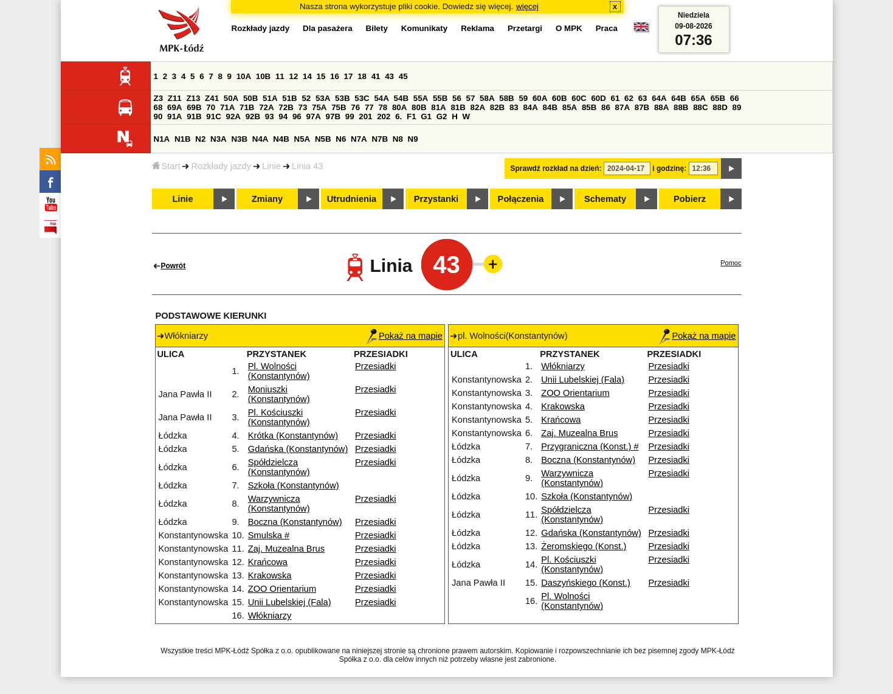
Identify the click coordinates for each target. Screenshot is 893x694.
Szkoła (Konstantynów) (293, 485)
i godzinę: (669, 168)
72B (285, 107)
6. (398, 116)
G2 (441, 116)
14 (307, 76)
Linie (271, 166)
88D (719, 107)
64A (659, 98)
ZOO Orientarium (282, 589)
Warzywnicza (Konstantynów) (279, 503)
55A (420, 98)
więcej (527, 6)
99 (349, 116)
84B (550, 107)
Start (166, 166)
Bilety (377, 28)
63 (642, 98)
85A (569, 107)
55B (440, 98)
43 (389, 76)
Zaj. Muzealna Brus (286, 548)
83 (514, 107)
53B (342, 98)
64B (678, 98)
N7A (359, 139)
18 (362, 76)
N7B (379, 139)
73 (303, 107)
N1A (162, 139)
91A (174, 116)
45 (403, 76)
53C (361, 98)
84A (530, 107)
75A (319, 107)
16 (334, 76)
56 (456, 98)
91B (194, 116)
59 (523, 98)
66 (734, 98)
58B (506, 98)
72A (266, 107)
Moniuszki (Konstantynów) (279, 394)
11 (279, 76)
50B (250, 98)
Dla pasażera (328, 28)
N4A (260, 139)
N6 (341, 139)
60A (540, 98)
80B (419, 107)
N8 (398, 139)
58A (487, 98)
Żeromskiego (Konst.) (583, 546)
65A (698, 98)
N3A (218, 139)
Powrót (173, 266)
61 (615, 98)
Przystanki (436, 199)
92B (253, 116)
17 (348, 76)
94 (283, 116)
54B (401, 98)
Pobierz (690, 199)
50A (231, 98)
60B (559, 98)
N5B (323, 139)
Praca (607, 28)
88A (661, 107)
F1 (411, 116)
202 (383, 116)
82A (478, 107)
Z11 (175, 98)
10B (263, 76)
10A (243, 76)
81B (457, 107)
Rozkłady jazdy (221, 166)
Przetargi (525, 28)
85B (589, 107)
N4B (281, 139)
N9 (413, 139)
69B (194, 107)
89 (737, 107)
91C (213, 116)
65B (718, 98)
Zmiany (267, 199)
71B (247, 107)
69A (174, 107)
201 (365, 116)
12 (293, 76)
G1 (426, 116)
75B (338, 107)
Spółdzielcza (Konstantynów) (279, 467)
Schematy (605, 199)
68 (158, 107)
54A (381, 98)
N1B (182, 139)
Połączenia (521, 199)
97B (333, 116)
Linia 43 (307, 166)
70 (210, 107)
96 (297, 116)
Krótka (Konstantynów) (293, 435)
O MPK (569, 28)
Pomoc (730, 262)
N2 (200, 139)
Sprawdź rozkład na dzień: (556, 168)
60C (578, 98)
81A (438, 107)
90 (158, 116)
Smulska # (268, 535)
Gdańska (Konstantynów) (298, 449)
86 (605, 107)
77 (369, 107)
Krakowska (270, 575)
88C (700, 107)
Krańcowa (268, 562)
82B (497, 107)
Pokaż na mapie (405, 336)
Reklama (477, 28)
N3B (239, 139)
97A (313, 116)
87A (622, 107)
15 (321, 76)
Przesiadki (375, 366)
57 (470, 98)
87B (642, 107)
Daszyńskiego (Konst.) (585, 583)
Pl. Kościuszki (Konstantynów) (279, 417)
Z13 (193, 98)
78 (382, 107)
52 (306, 98)
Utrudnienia (351, 199)
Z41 (212, 98)
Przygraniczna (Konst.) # (589, 446)
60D (598, 98)
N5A (302, 139)
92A (233, 116)
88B (681, 107)
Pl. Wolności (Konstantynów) (279, 371)
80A (399, 107)
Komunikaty (424, 28)
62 (628, 98)
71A (227, 107)
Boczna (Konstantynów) (295, 522)
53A (322, 98)
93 (269, 116)
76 (355, 107)
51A (270, 98)
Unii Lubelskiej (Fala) (289, 602)
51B (289, 98)
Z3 (159, 98)
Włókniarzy (270, 615)
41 (376, 76)
